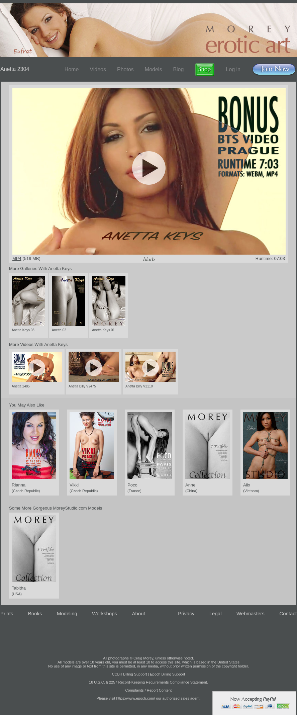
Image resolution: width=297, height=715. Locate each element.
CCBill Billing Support (129, 674)
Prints (6, 613)
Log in (233, 69)
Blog (178, 69)
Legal (215, 613)
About (138, 613)
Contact (288, 613)
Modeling (67, 613)
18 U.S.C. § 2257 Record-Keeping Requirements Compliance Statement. (148, 682)
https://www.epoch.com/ (135, 698)
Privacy (186, 613)
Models (153, 69)
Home (72, 69)
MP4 (16, 258)
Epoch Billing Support (167, 674)
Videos (98, 69)
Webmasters (250, 613)
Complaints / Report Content (148, 690)
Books (35, 613)
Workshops (104, 613)
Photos (125, 69)
